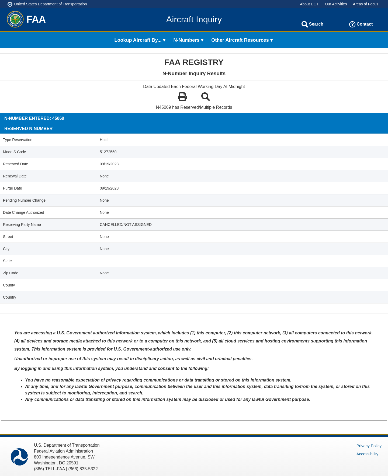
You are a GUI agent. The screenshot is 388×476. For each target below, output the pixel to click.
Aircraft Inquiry (194, 19)
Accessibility (367, 454)
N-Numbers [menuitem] (186, 40)
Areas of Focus (365, 4)
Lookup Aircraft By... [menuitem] (138, 40)
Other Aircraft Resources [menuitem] (240, 40)
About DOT (309, 4)
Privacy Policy (369, 445)
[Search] (305, 24)
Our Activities (336, 4)
